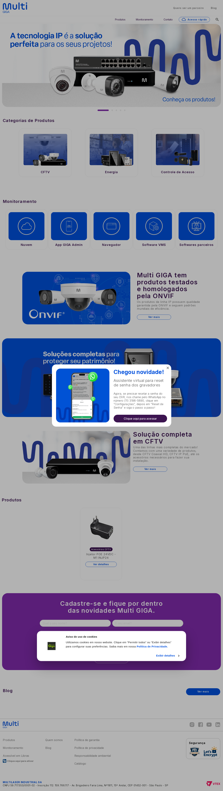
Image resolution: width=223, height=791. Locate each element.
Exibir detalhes (165, 785)
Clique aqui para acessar (140, 418)
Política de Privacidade (152, 776)
